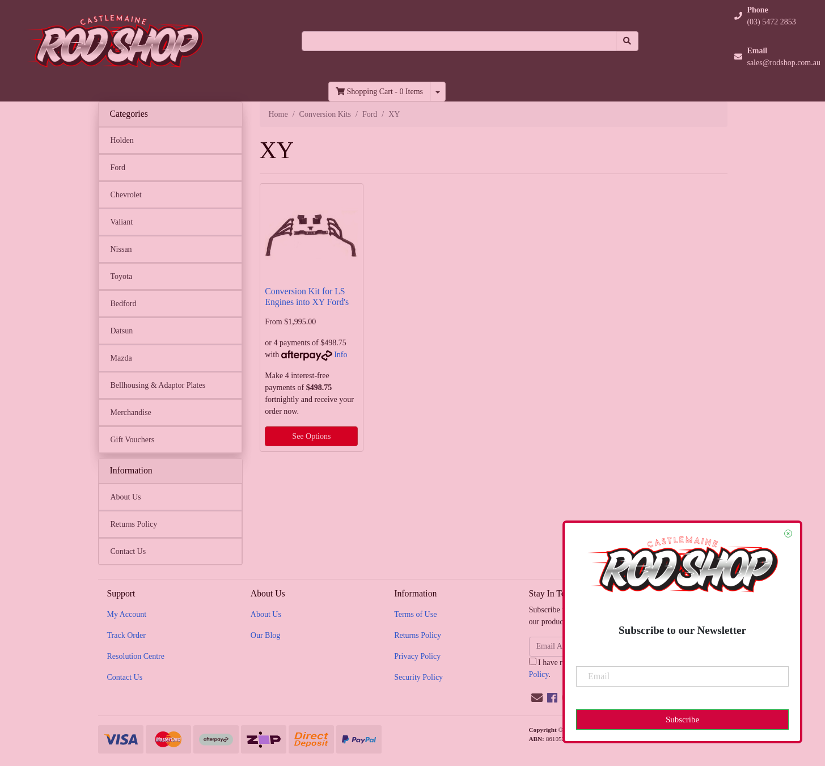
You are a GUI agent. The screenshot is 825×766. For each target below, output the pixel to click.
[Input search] (459, 41)
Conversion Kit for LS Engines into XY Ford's (307, 296)
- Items (379, 91)
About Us (126, 497)
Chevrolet (126, 195)
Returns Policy (134, 524)
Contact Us (128, 551)
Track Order (126, 635)
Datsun (122, 331)
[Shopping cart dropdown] (438, 91)
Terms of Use (415, 614)
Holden (122, 140)
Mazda (121, 358)
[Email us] (537, 698)
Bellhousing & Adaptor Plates (158, 385)
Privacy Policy (417, 656)
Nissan (121, 249)
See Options (311, 436)
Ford (118, 167)
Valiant (122, 222)
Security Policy (418, 677)
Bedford (124, 303)
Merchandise (131, 412)
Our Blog (266, 635)
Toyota (122, 276)
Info (340, 354)
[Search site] (627, 41)
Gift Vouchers (133, 439)
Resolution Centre (136, 656)
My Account (127, 614)
